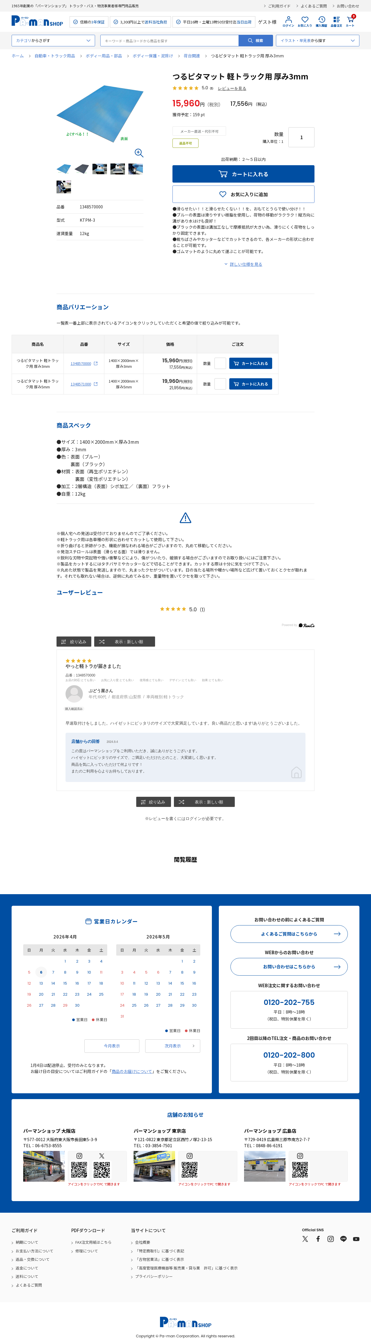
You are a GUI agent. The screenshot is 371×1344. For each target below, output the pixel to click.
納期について (27, 1242)
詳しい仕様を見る (246, 264)
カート (350, 22)
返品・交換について (33, 1259)
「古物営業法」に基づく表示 (159, 1259)
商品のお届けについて (132, 1071)
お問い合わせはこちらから (289, 967)
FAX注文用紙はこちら (93, 1242)
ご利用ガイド (279, 6)
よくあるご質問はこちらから (289, 934)
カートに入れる (250, 174)
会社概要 (142, 1242)
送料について (27, 1276)
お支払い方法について (34, 1251)
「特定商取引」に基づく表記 (159, 1251)
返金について (27, 1268)
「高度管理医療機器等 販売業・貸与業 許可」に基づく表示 (186, 1268)
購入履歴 (321, 25)
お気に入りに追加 (249, 194)
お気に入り (305, 25)
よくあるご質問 (314, 6)
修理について (86, 1251)
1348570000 (81, 363)
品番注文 (336, 25)
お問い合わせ (348, 6)
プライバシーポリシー (154, 1276)
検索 (259, 40)
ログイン (288, 25)
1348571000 (81, 384)
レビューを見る (232, 88)
